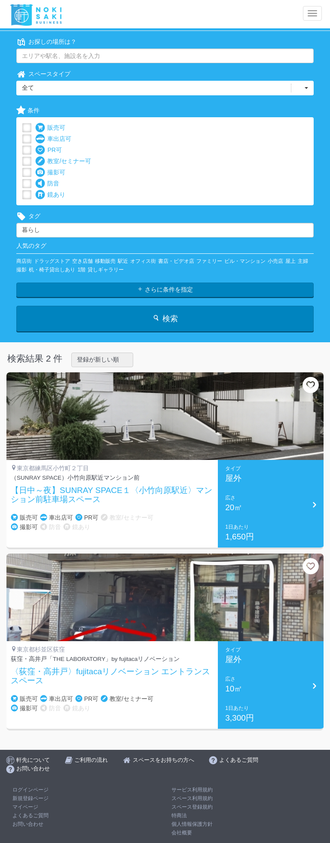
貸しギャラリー (106, 270)
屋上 (290, 261)
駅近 (123, 261)
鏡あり (50, 194)
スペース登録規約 (192, 807)
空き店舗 (82, 261)
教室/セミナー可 (63, 161)
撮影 (21, 270)
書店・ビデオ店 (176, 261)
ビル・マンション (245, 261)
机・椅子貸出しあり (52, 270)
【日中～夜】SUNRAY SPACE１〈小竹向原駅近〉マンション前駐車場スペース (111, 495)
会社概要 (181, 833)
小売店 (275, 261)
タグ (28, 216)
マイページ (25, 807)
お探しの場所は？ (46, 42)
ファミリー (209, 261)
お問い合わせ (27, 824)
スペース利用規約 (192, 798)
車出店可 (53, 138)
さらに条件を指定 (165, 289)
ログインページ (30, 790)
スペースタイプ (43, 74)
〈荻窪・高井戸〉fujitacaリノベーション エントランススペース (110, 676)
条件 (28, 111)
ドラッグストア (52, 261)
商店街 (24, 261)
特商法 (179, 816)
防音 (47, 183)
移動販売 (105, 261)
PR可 (48, 150)
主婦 (303, 261)
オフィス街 (143, 261)
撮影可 (50, 172)
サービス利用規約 (192, 790)
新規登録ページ (30, 798)
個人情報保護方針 (192, 824)
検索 (164, 318)
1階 (81, 270)
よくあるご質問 (30, 816)
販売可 (50, 127)
